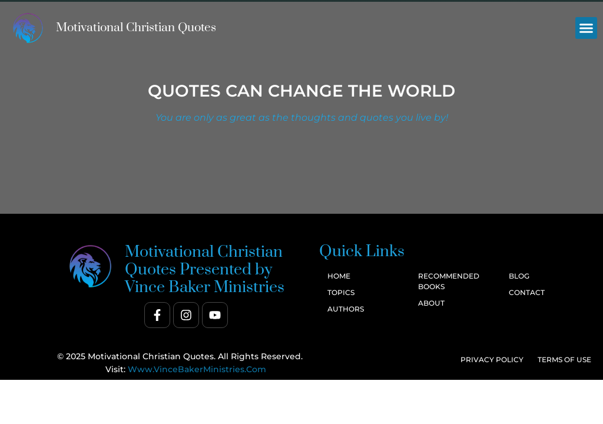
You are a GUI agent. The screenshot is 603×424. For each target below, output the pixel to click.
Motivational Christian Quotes (136, 27)
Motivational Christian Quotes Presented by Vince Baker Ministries (204, 269)
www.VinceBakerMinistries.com (197, 369)
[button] (586, 28)
